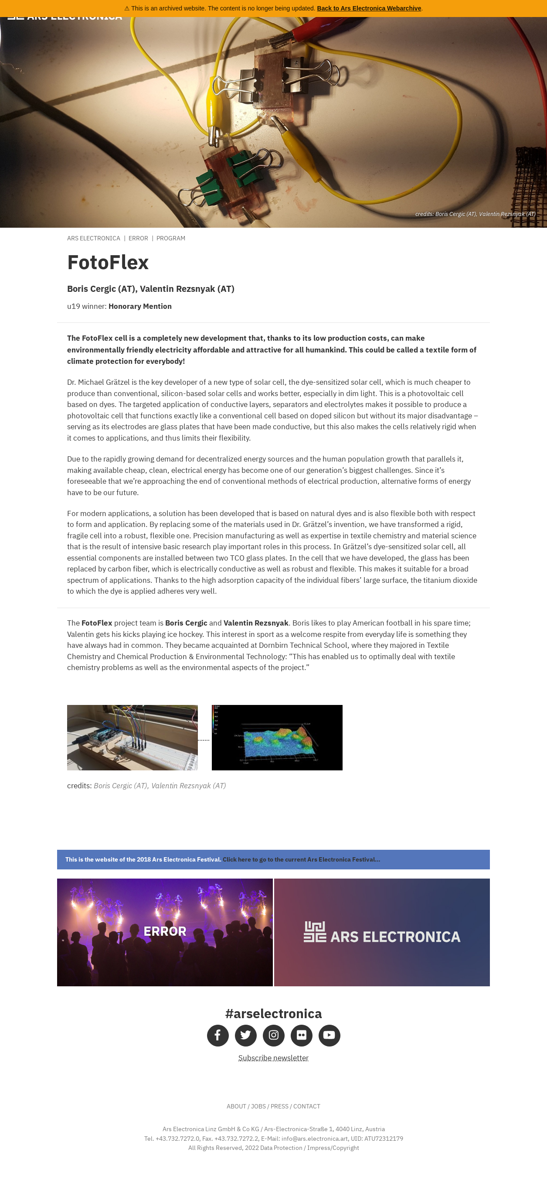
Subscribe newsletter (273, 1058)
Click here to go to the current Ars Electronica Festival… (302, 859)
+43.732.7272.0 (177, 1139)
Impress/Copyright (333, 1148)
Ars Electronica (93, 239)
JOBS (258, 1107)
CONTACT (306, 1107)
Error (138, 239)
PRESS (280, 1107)
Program (170, 239)
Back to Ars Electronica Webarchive (369, 8)
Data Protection (281, 1148)
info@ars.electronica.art (315, 1139)
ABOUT (236, 1107)
